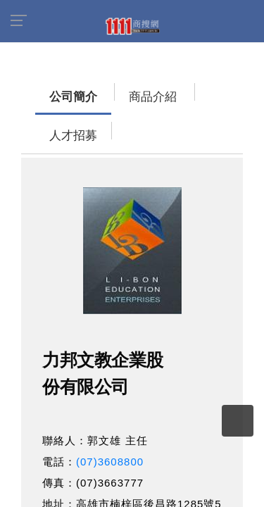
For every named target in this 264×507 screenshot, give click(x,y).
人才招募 (172, 90)
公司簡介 (45, 90)
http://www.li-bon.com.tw (141, 500)
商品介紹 (109, 90)
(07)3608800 (110, 416)
